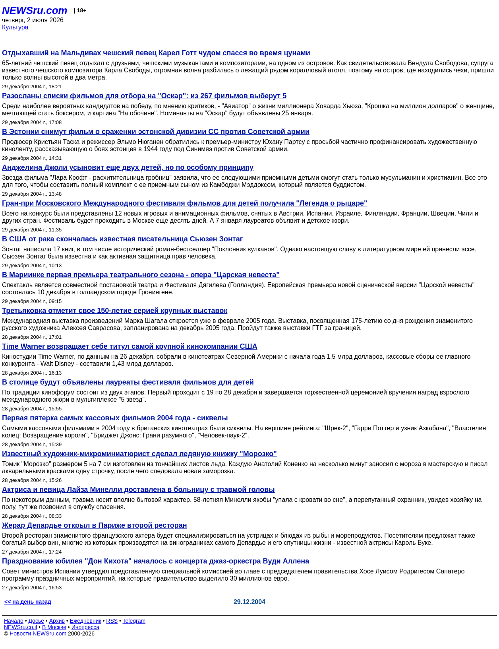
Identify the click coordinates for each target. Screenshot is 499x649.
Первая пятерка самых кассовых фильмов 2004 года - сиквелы (115, 418)
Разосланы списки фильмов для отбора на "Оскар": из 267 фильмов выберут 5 (144, 96)
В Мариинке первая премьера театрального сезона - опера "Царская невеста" (141, 275)
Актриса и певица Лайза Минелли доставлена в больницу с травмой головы (138, 490)
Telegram (134, 621)
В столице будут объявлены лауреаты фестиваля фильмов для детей (128, 382)
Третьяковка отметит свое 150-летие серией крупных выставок (114, 311)
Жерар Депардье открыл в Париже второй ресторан (94, 525)
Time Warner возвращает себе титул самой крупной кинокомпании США (129, 346)
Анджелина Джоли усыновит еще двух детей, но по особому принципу (127, 167)
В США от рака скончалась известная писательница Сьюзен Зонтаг (122, 239)
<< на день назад (27, 601)
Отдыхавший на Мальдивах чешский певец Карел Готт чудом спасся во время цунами (156, 53)
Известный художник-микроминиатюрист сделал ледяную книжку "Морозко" (139, 454)
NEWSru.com (35, 10)
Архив (57, 621)
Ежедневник (85, 621)
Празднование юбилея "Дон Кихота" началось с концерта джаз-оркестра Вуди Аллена (155, 561)
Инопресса (86, 627)
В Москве (54, 627)
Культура (15, 27)
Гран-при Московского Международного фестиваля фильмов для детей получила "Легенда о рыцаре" (184, 203)
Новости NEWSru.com (38, 633)
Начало (13, 621)
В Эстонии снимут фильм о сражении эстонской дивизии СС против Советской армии (155, 132)
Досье (36, 621)
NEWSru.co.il (20, 627)
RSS (112, 621)
